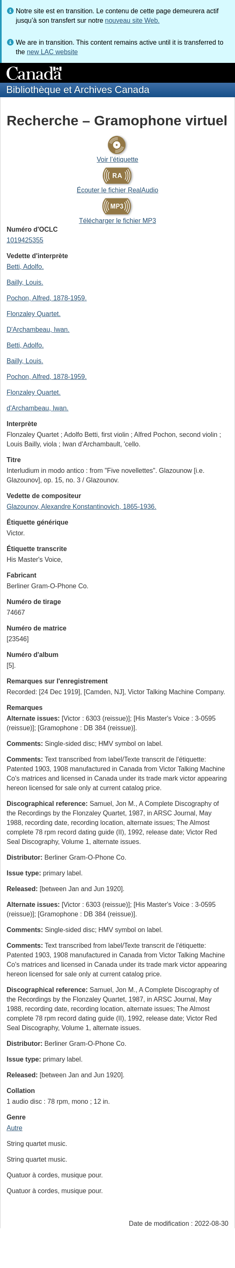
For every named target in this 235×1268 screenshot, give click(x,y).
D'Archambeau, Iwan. (38, 329)
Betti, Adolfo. (25, 266)
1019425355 (25, 240)
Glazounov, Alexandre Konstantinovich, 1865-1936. (82, 506)
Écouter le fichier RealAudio (117, 190)
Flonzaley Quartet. (34, 313)
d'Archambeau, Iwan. (38, 408)
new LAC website (52, 51)
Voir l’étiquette (117, 159)
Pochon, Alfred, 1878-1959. (47, 298)
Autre (14, 1127)
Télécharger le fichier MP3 (117, 220)
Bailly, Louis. (25, 282)
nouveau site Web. (132, 20)
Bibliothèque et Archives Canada (78, 89)
